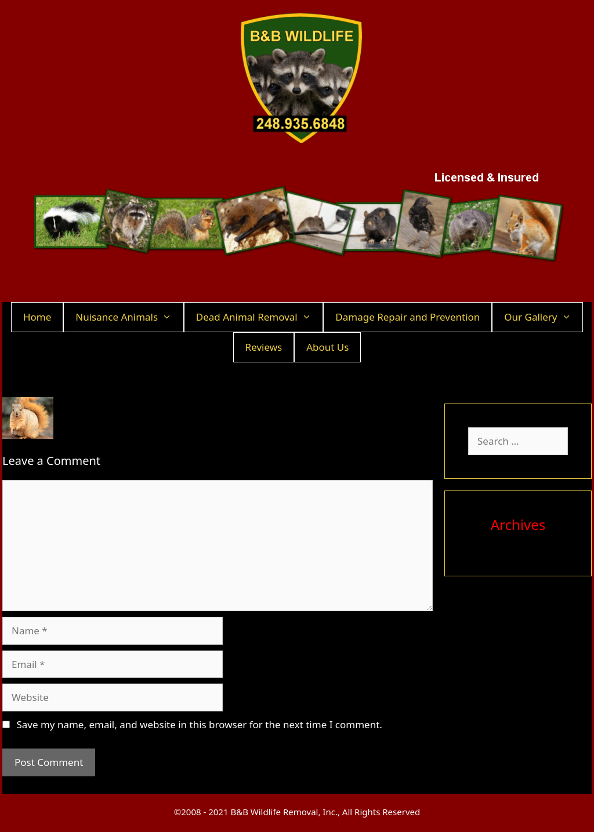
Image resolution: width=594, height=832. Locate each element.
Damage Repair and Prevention (407, 317)
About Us (327, 347)
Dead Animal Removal (259, 317)
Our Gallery (543, 317)
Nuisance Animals (129, 317)
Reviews (263, 347)
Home (37, 317)
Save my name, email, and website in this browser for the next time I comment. (199, 724)
